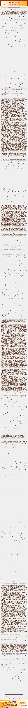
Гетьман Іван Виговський (14, 7)
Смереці (7, 707)
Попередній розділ (9, 698)
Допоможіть (14, 701)
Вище (14, 698)
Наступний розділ (19, 698)
